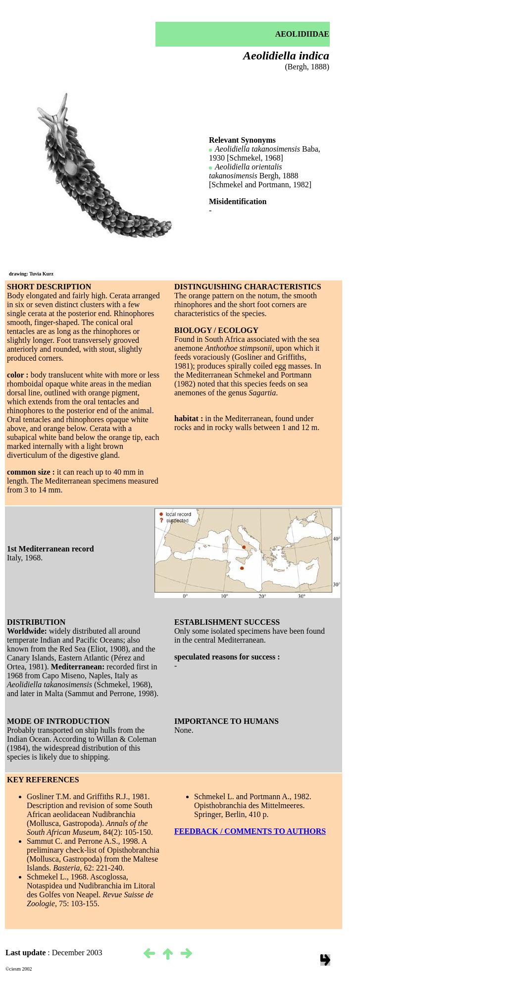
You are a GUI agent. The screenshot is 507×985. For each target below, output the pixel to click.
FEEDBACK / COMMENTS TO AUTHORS (250, 831)
